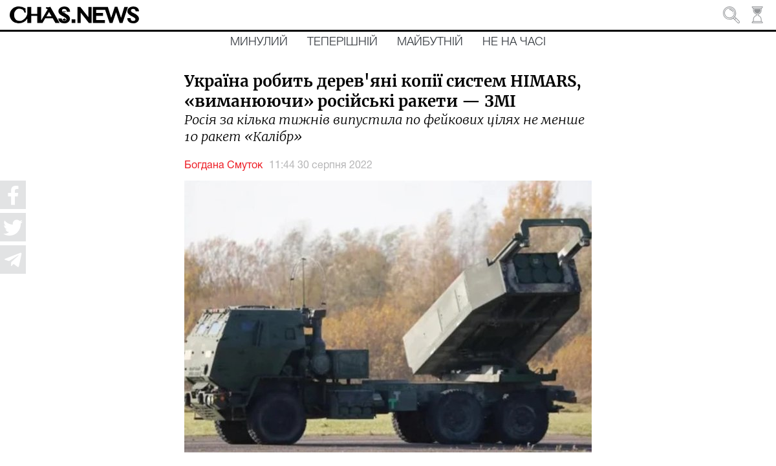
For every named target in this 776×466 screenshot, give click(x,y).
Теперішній (342, 42)
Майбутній (430, 42)
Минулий (259, 42)
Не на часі (514, 42)
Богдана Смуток (223, 165)
